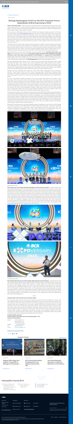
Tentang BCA (41, 6)
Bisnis (33, 6)
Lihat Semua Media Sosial (29, 409)
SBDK (52, 417)
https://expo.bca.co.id (26, 33)
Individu (27, 6)
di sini (18, 419)
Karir (49, 6)
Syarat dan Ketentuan (62, 417)
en (65, 6)
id (63, 6)
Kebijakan (56, 417)
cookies (32, 1)
